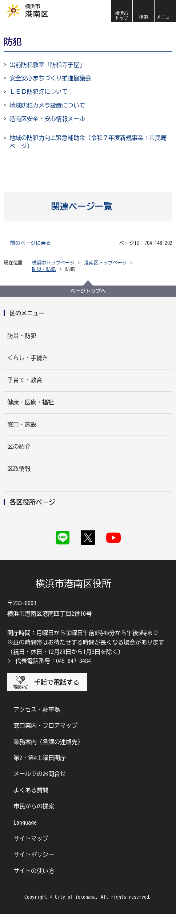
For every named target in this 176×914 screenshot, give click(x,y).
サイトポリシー (33, 854)
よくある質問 (30, 790)
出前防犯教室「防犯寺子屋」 (47, 65)
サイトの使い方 (33, 871)
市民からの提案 (33, 806)
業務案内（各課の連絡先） (48, 742)
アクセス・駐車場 (36, 709)
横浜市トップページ (53, 262)
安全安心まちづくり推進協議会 (50, 78)
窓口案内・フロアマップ (45, 725)
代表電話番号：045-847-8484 (53, 661)
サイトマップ (30, 838)
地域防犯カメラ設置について (47, 105)
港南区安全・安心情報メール (47, 119)
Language (25, 822)
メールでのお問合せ (39, 774)
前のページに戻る (30, 243)
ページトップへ (88, 291)
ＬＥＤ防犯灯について (38, 91)
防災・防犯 (44, 269)
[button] (143, 11)
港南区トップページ (105, 262)
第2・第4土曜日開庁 (39, 758)
